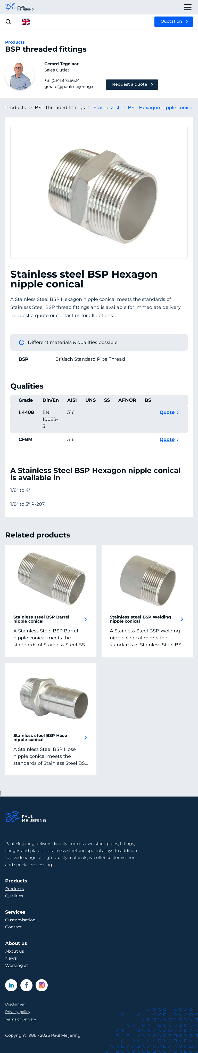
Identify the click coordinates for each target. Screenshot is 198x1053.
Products (18, 107)
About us (14, 951)
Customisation (20, 920)
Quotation (171, 21)
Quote (167, 412)
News (11, 958)
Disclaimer (15, 1004)
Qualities (14, 896)
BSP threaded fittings (62, 107)
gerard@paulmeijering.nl (70, 86)
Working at (16, 965)
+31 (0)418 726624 (62, 80)
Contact (13, 927)
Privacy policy (17, 1011)
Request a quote (129, 84)
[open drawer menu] (188, 7)
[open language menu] (26, 22)
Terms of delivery (20, 1019)
